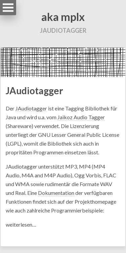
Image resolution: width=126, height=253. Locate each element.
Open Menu (8, 7)
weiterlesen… (21, 224)
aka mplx (63, 16)
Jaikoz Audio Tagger (81, 117)
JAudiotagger (34, 90)
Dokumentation (56, 192)
